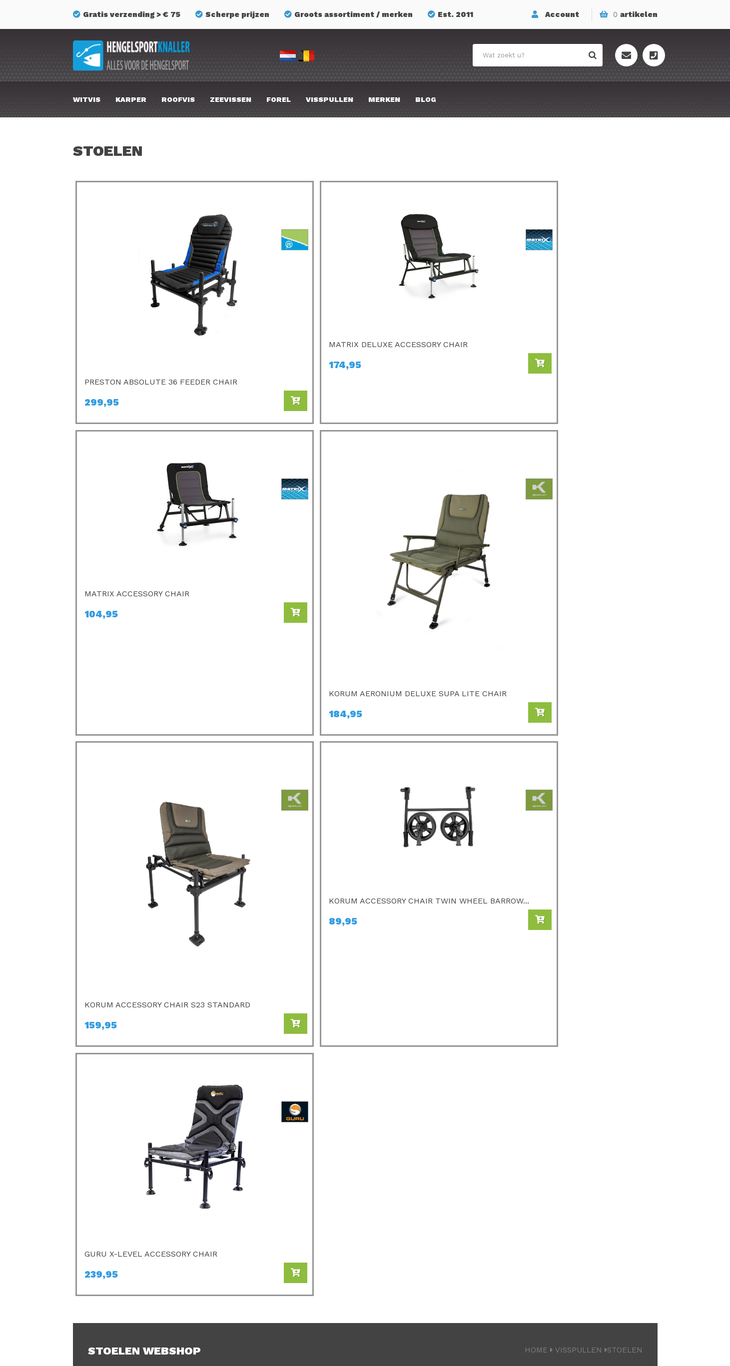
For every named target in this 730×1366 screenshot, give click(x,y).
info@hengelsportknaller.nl (143, 1143)
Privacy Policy (551, 1170)
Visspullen (329, 99)
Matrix (244, 1128)
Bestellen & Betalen (562, 1086)
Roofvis (178, 99)
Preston (247, 1086)
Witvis (86, 99)
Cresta (244, 1212)
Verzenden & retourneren (572, 1100)
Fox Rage (249, 1184)
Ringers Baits (257, 1198)
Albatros (398, 1198)
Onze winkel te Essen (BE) (574, 1198)
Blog (425, 99)
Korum (244, 1240)
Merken (384, 99)
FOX (389, 1184)
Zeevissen (230, 99)
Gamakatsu (403, 1100)
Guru (241, 1170)
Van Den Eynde (260, 1156)
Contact (540, 1128)
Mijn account (549, 1156)
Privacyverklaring (442, 1349)
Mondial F (401, 1142)
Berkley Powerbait (417, 1226)
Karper (130, 99)
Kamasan (399, 1114)
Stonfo (245, 1226)
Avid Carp (400, 1086)
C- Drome (250, 1100)
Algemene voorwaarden (569, 1184)
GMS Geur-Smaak (415, 1170)
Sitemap (541, 1142)
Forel (278, 99)
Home (536, 828)
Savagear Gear (409, 1156)
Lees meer (107, 905)
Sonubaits (251, 1114)
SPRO (392, 1128)
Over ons (541, 1114)
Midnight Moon (410, 1212)
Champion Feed (261, 1142)
